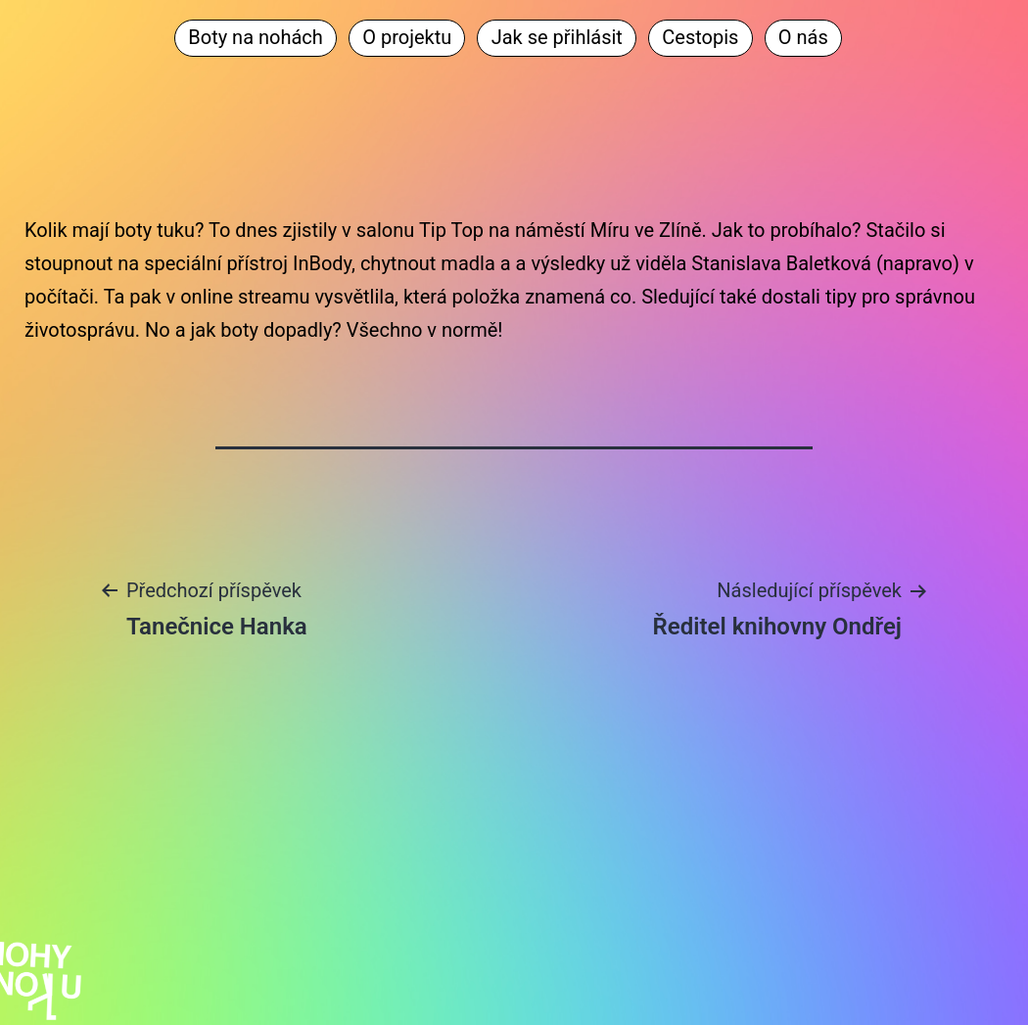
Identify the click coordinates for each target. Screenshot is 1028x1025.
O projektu (406, 37)
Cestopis (700, 37)
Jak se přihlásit (557, 37)
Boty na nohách (255, 37)
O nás (803, 37)
